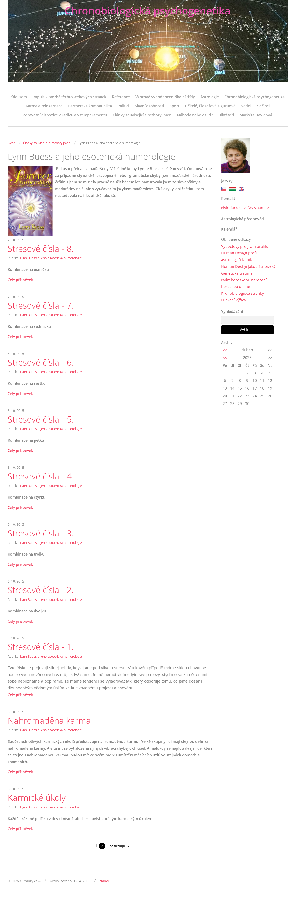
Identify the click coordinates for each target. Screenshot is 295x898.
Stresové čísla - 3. (42, 535)
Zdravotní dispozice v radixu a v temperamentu (65, 115)
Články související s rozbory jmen (142, 115)
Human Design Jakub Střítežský (248, 266)
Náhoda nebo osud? (195, 115)
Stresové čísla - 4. (42, 478)
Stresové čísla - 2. (42, 592)
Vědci (246, 105)
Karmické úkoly (37, 801)
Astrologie (210, 96)
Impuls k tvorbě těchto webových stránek (69, 96)
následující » (119, 850)
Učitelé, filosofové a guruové (210, 105)
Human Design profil (239, 253)
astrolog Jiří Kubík (236, 259)
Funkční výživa (233, 300)
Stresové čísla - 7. (42, 305)
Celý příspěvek (20, 280)
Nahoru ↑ (107, 885)
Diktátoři (226, 115)
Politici (123, 105)
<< (225, 350)
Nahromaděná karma (50, 724)
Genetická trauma (237, 273)
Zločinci (263, 105)
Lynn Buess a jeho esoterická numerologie (51, 258)
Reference (121, 96)
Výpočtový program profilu (244, 246)
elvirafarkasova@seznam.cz (245, 207)
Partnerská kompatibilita (90, 105)
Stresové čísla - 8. (42, 248)
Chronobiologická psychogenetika (147, 11)
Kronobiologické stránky (242, 293)
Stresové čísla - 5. (42, 420)
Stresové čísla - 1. (42, 650)
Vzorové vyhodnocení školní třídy (165, 96)
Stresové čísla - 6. (42, 363)
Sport (174, 105)
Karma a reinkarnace (44, 105)
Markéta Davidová (255, 115)
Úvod (11, 143)
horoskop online (235, 286)
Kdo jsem (18, 96)
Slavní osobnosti (149, 105)
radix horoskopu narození (244, 280)
